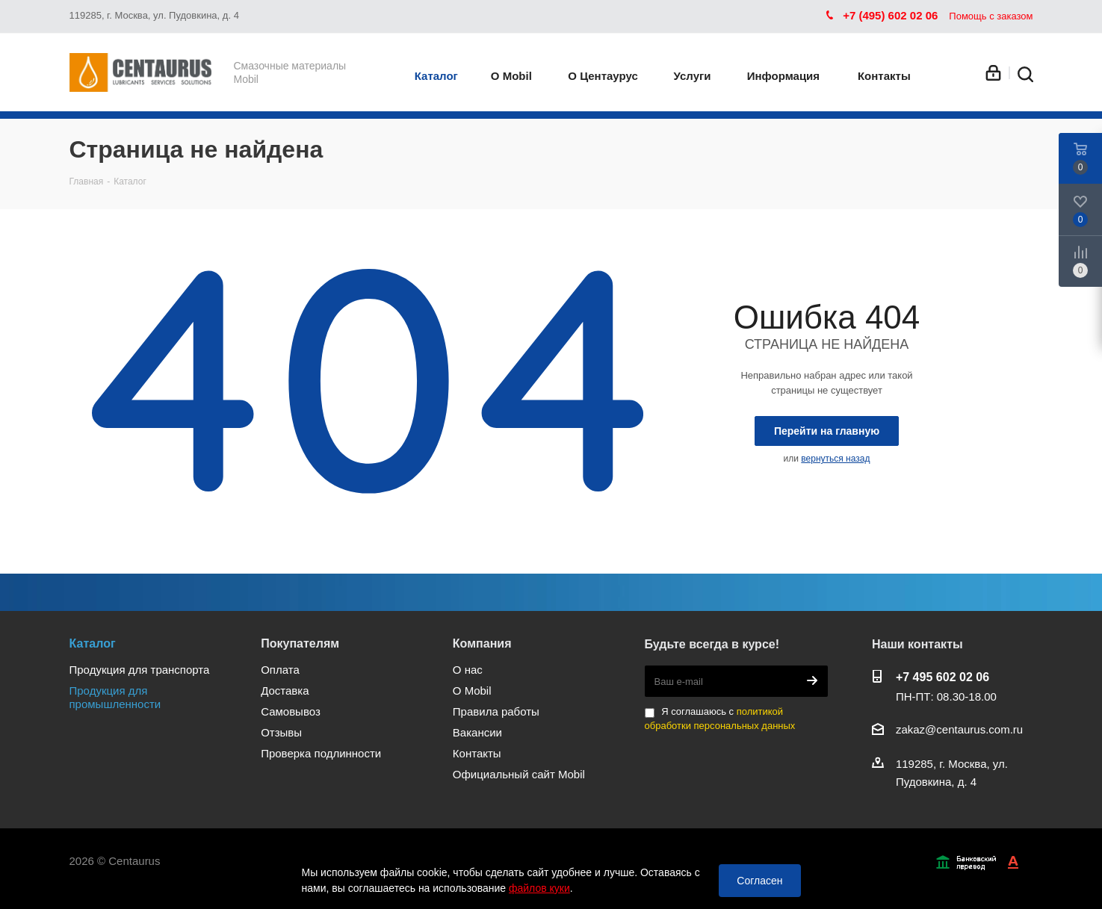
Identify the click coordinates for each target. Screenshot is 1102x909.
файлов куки (539, 888)
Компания (482, 643)
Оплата (280, 669)
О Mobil (472, 690)
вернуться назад (835, 458)
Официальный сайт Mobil (519, 774)
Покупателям (300, 643)
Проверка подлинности (321, 753)
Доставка (285, 690)
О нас (468, 669)
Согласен (759, 881)
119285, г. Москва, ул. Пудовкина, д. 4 (154, 15)
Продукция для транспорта (139, 669)
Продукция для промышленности (115, 697)
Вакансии (477, 732)
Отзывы (281, 732)
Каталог (92, 643)
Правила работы (496, 711)
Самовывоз (291, 711)
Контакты (477, 753)
